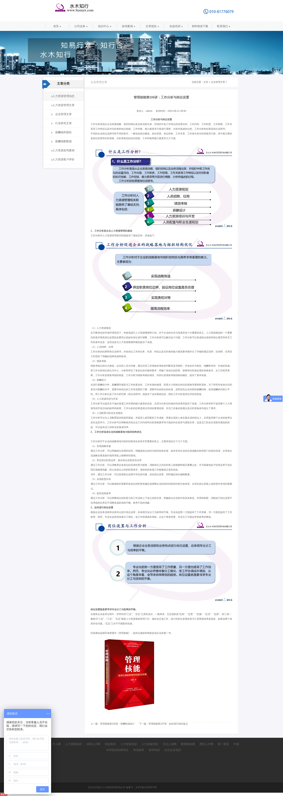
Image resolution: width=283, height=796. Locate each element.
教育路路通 (188, 744)
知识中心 (105, 26)
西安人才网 (206, 744)
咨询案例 (128, 26)
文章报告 (152, 26)
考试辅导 (138, 750)
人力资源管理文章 (63, 105)
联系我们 (224, 26)
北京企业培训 (172, 750)
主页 (205, 82)
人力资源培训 (73, 744)
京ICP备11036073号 (146, 787)
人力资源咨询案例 (63, 150)
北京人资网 (169, 744)
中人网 (56, 744)
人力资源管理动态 (63, 96)
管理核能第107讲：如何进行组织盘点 (168, 723)
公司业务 (81, 26)
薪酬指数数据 (63, 141)
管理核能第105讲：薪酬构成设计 (117, 723)
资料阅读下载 (200, 26)
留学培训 (154, 750)
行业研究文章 (63, 123)
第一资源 (223, 744)
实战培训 (176, 26)
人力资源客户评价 (63, 159)
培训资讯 (110, 744)
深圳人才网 (93, 744)
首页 (57, 26)
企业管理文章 (63, 114)
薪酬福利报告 (63, 132)
